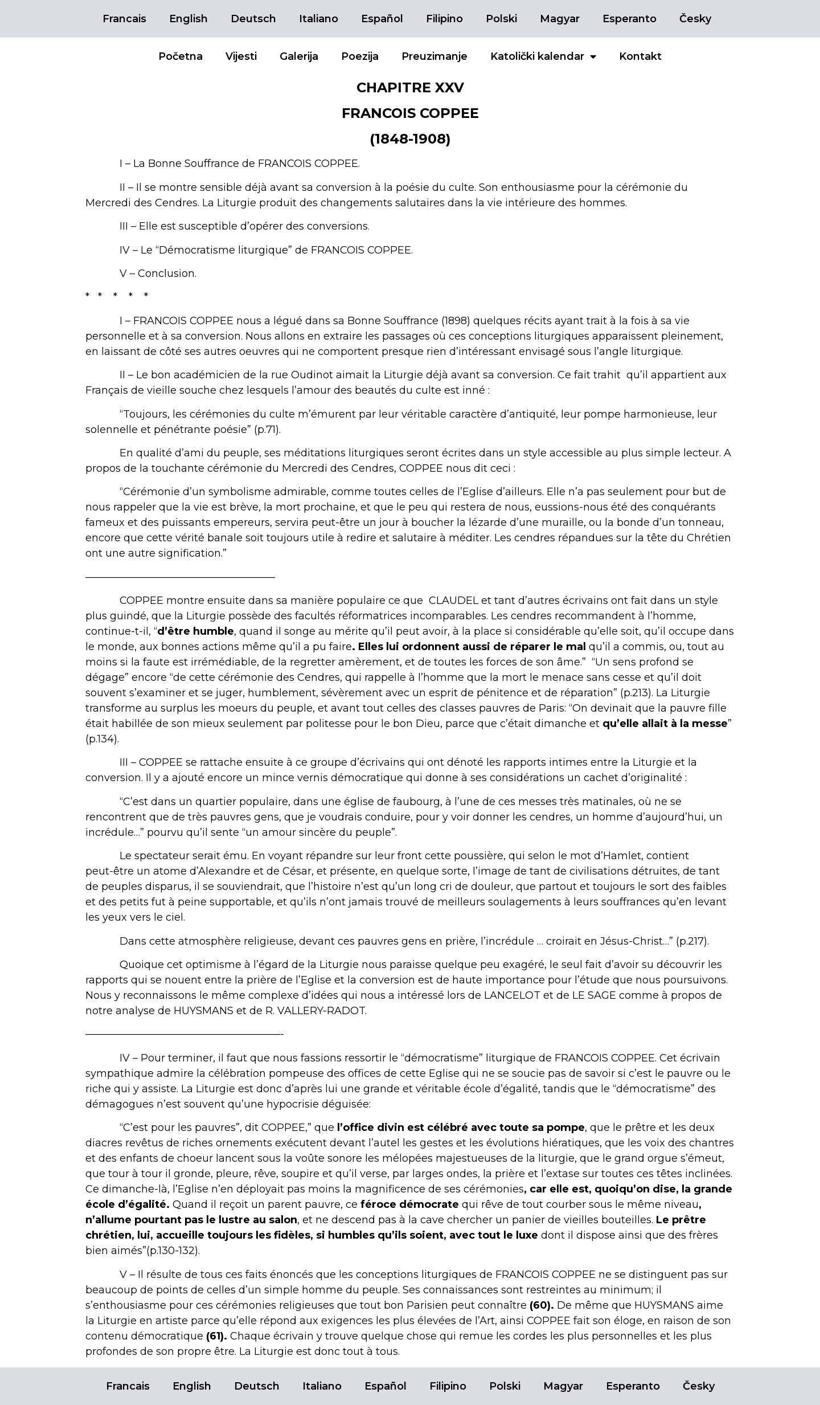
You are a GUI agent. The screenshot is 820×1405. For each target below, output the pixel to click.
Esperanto (629, 19)
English (188, 19)
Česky (695, 19)
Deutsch (253, 19)
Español (382, 19)
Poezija (360, 56)
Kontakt (640, 56)
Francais (124, 19)
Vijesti (241, 56)
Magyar (560, 19)
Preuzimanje (434, 56)
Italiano (318, 19)
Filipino (444, 19)
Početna (180, 56)
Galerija (299, 56)
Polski (501, 19)
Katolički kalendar (543, 56)
